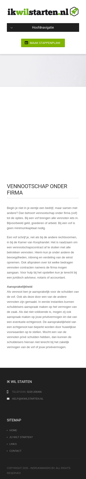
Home (13, 430)
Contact (15, 450)
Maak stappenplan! (45, 43)
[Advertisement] (43, 138)
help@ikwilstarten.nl (27, 398)
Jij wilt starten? (21, 437)
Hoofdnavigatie (32, 27)
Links (13, 444)
